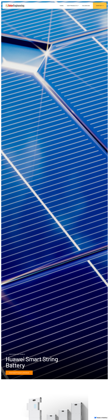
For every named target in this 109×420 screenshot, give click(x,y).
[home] (14, 6)
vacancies (86, 5)
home (61, 5)
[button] (72, 5)
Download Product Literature (19, 373)
